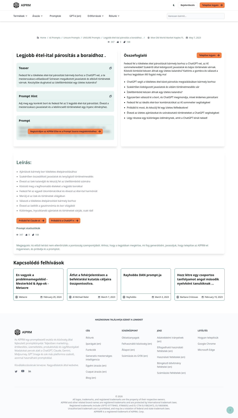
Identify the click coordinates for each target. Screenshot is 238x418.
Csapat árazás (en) (96, 371)
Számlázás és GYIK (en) (135, 356)
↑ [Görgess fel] (230, 410)
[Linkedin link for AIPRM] (30, 372)
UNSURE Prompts (92, 37)
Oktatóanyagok (130, 337)
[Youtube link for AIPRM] (23, 372)
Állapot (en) (128, 349)
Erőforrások (96, 16)
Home (43, 37)
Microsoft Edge (206, 349)
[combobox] (196, 16)
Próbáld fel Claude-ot (31, 220)
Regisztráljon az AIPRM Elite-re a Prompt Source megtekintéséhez (65, 131)
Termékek (20, 16)
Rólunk (114, 16)
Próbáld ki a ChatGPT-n (65, 220)
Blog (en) (91, 377)
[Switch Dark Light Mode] (174, 5)
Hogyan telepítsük (208, 337)
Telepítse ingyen (212, 5)
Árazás (37, 16)
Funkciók (91, 349)
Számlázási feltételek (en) (171, 373)
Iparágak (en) (93, 343)
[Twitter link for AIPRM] (16, 371)
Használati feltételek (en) (171, 357)
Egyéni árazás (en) (96, 365)
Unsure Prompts (71, 37)
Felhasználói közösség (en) (137, 343)
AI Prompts (55, 37)
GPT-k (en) (75, 16)
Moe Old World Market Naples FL (167, 37)
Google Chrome (207, 343)
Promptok (55, 16)
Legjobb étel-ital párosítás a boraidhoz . (123, 37)
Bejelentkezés (188, 5)
